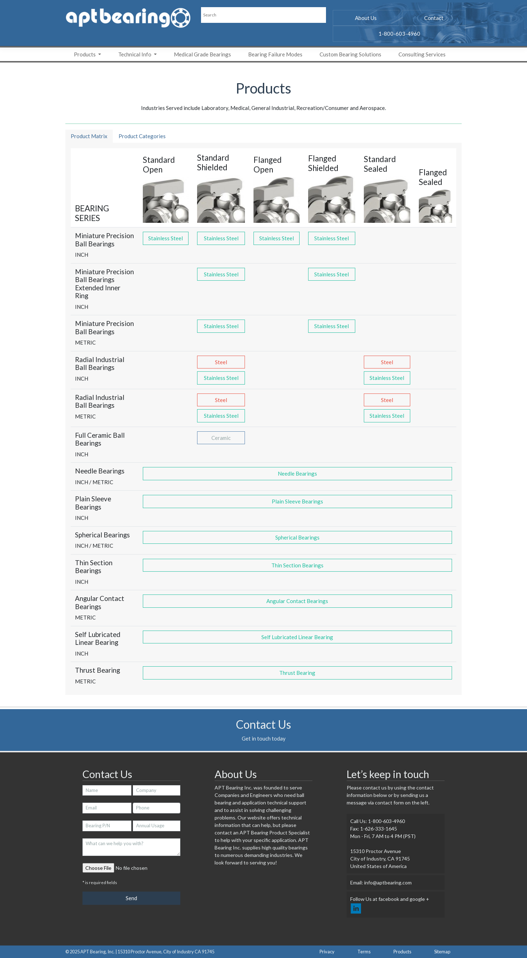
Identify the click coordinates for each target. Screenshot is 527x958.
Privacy (327, 951)
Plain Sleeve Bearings (297, 501)
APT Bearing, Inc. (97, 951)
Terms (364, 951)
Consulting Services (422, 54)
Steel (221, 362)
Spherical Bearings (297, 537)
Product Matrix (89, 136)
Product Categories (142, 136)
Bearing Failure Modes (275, 54)
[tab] (89, 136)
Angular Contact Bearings (297, 601)
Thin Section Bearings (297, 565)
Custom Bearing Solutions (350, 54)
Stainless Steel (165, 238)
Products (85, 54)
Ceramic (221, 438)
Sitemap (442, 951)
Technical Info (135, 54)
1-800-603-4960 (399, 33)
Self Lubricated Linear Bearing (297, 637)
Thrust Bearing (297, 672)
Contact (433, 18)
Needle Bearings (297, 473)
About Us (366, 18)
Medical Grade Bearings (202, 54)
